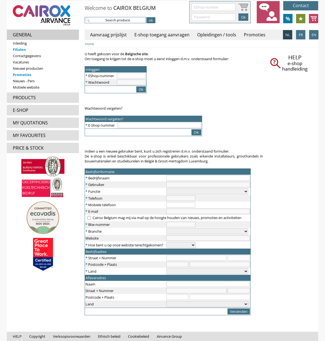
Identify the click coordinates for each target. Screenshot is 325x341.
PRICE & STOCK (28, 148)
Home (89, 44)
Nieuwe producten (28, 68)
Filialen (19, 49)
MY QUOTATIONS (30, 123)
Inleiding (20, 43)
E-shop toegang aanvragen (162, 35)
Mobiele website (26, 87)
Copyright (37, 336)
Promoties (22, 74)
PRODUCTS (24, 98)
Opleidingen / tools (216, 35)
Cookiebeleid (138, 336)
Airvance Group (169, 336)
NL (287, 34)
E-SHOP (20, 110)
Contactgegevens (27, 55)
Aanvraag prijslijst (108, 35)
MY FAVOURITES (29, 135)
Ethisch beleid (109, 336)
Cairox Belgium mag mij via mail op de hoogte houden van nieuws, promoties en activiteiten (167, 217)
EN (314, 34)
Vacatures (21, 62)
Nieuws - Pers (24, 80)
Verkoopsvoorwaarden (71, 336)
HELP (17, 336)
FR (301, 34)
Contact (301, 5)
